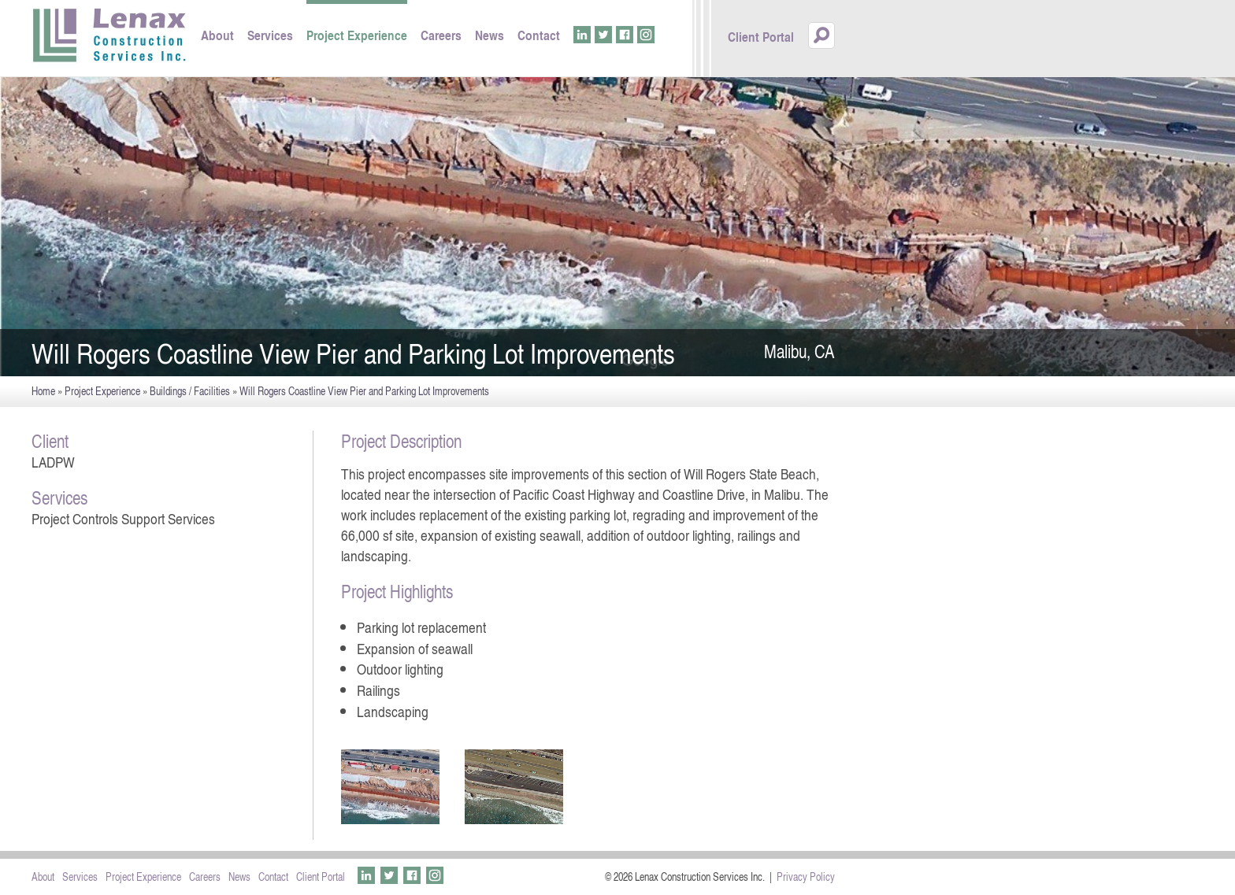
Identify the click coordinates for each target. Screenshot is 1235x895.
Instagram (646, 34)
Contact (538, 35)
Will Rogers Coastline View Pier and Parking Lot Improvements (364, 390)
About (217, 35)
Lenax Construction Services (110, 36)
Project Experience (356, 35)
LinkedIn (582, 34)
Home (43, 390)
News (489, 35)
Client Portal (761, 36)
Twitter (603, 34)
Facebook (624, 34)
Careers (441, 35)
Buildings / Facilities (190, 390)
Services (270, 35)
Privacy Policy (806, 876)
